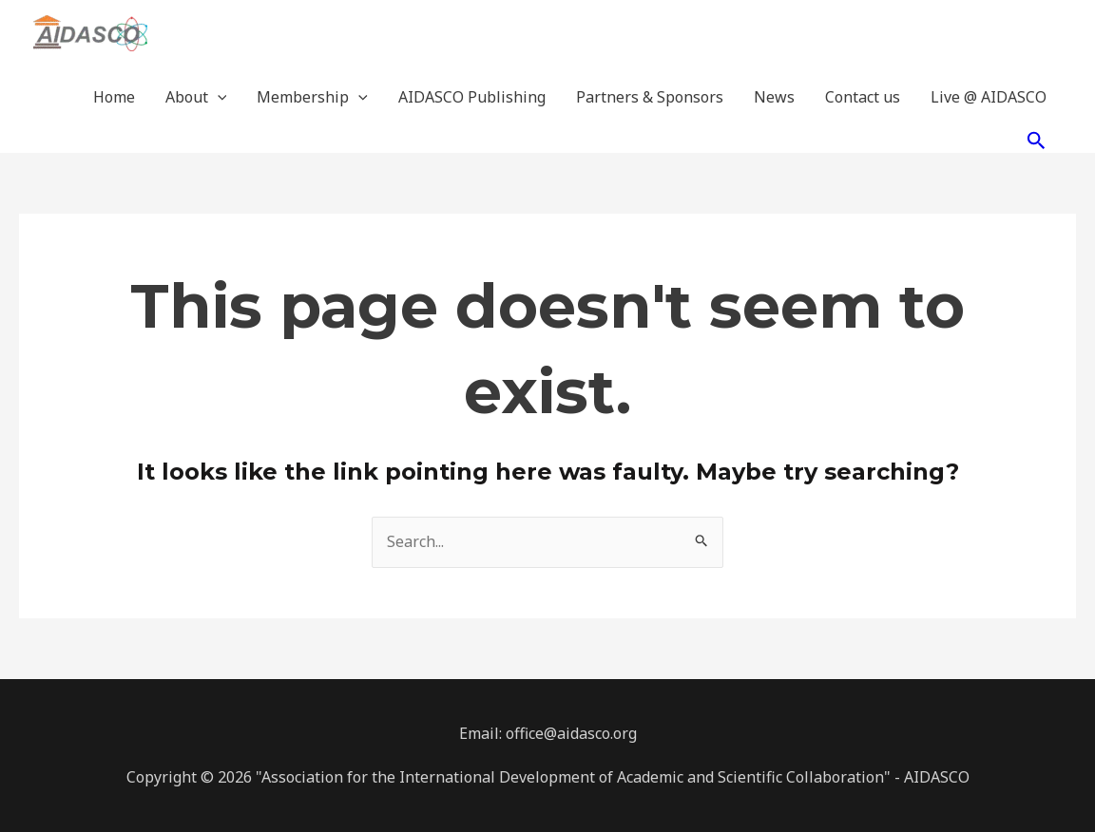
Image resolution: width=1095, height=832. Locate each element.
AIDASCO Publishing (472, 96)
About (196, 96)
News (774, 96)
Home (114, 96)
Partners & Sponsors (649, 96)
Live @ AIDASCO (989, 96)
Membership (312, 96)
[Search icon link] (1037, 140)
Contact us (862, 96)
